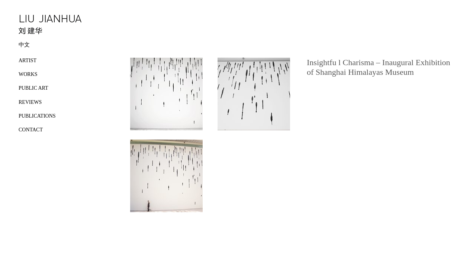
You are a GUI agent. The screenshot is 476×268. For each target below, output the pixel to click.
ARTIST (27, 60)
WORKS (28, 74)
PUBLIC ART (33, 88)
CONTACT (31, 130)
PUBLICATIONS (37, 116)
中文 (24, 45)
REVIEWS (30, 102)
